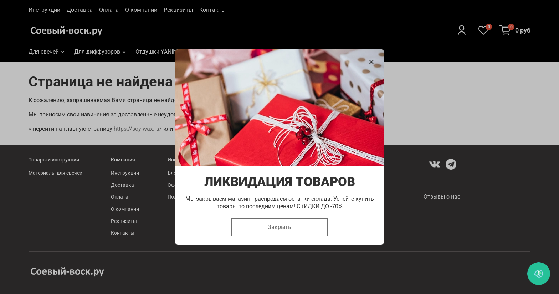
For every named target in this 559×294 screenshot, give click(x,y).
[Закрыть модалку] (371, 62)
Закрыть (279, 227)
